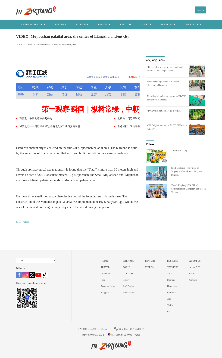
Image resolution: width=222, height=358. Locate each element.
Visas (169, 273)
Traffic (170, 305)
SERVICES (168, 24)
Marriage (171, 280)
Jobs (169, 299)
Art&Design (128, 286)
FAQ (169, 311)
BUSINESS (82, 24)
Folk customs (129, 292)
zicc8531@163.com (98, 329)
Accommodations (108, 286)
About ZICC (194, 267)
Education (171, 292)
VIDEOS (146, 24)
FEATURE (60, 24)
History (126, 280)
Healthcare (172, 286)
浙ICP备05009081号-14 (93, 335)
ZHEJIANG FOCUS (33, 24)
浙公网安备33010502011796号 (124, 335)
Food (103, 280)
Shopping (105, 292)
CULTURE (126, 24)
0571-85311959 (137, 329)
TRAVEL (104, 24)
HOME (104, 261)
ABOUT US (193, 24)
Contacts (193, 280)
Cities (192, 273)
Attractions (106, 273)
